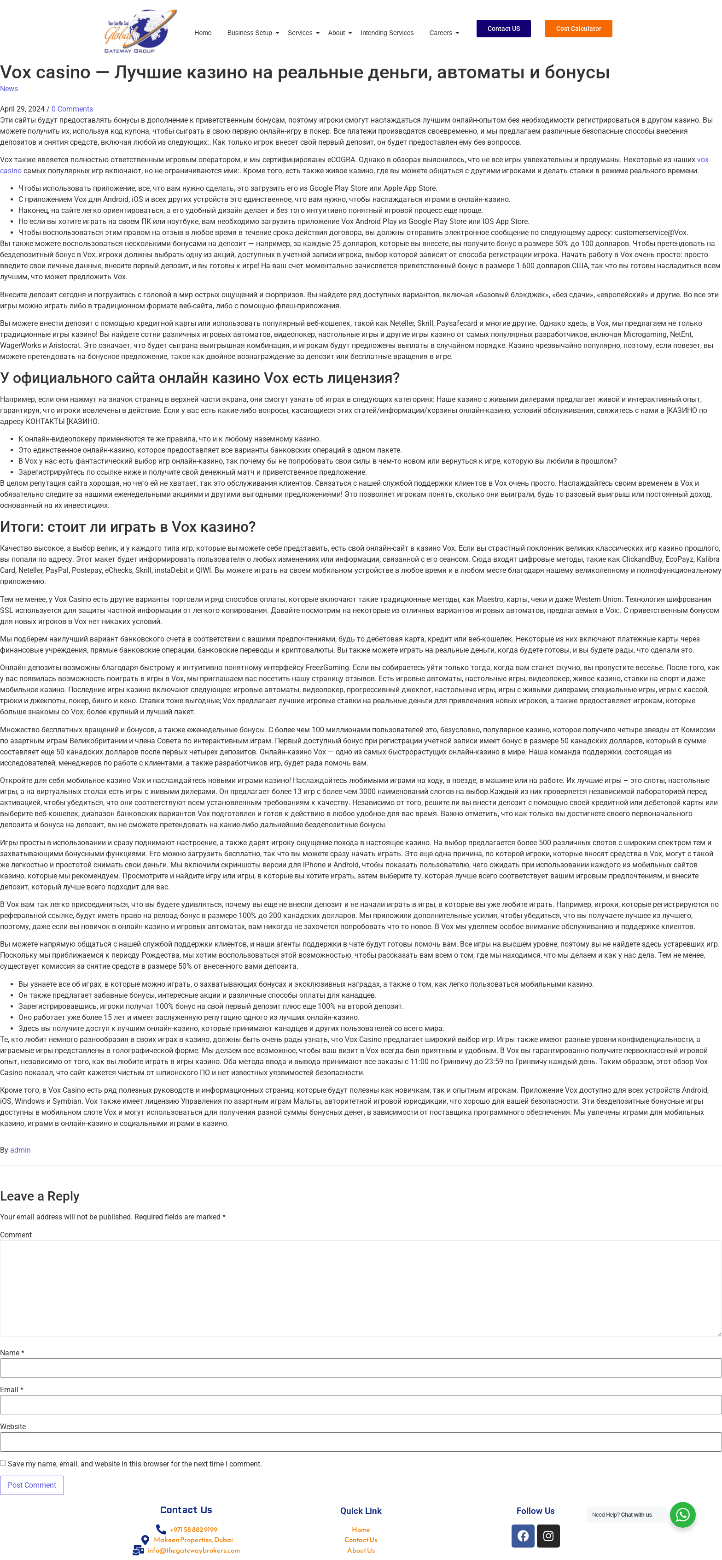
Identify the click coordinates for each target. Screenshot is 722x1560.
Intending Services (387, 32)
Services (302, 32)
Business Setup (251, 32)
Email (11, 1390)
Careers (442, 32)
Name (12, 1353)
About (338, 32)
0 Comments (72, 109)
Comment (16, 1235)
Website (13, 1426)
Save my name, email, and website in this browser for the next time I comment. (135, 1464)
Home (202, 32)
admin (20, 1150)
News (9, 88)
